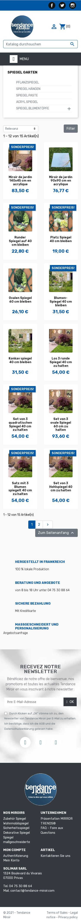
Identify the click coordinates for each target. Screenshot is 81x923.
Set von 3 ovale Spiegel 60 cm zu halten (60, 424)
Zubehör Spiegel (14, 819)
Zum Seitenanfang (56, 532)
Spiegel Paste (27, 95)
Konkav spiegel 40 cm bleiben (20, 360)
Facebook (51, 5)
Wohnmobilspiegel (16, 823)
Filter (71, 128)
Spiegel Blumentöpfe (32, 108)
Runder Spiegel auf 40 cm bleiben (20, 241)
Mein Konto (11, 860)
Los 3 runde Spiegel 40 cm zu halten (61, 362)
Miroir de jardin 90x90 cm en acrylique (60, 180)
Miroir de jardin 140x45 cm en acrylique (20, 180)
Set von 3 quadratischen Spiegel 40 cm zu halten (20, 424)
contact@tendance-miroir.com (32, 891)
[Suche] (40, 44)
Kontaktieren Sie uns (55, 856)
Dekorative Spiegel (16, 833)
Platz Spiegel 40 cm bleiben (61, 239)
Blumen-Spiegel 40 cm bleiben (61, 301)
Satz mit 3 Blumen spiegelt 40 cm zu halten (20, 488)
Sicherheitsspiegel (16, 828)
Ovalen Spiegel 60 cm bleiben (20, 299)
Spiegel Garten (22, 72)
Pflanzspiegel (27, 82)
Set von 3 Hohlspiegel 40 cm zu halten (60, 486)
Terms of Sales (57, 913)
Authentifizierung (15, 856)
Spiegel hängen (28, 89)
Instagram (72, 5)
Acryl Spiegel (27, 102)
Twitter (62, 5)
